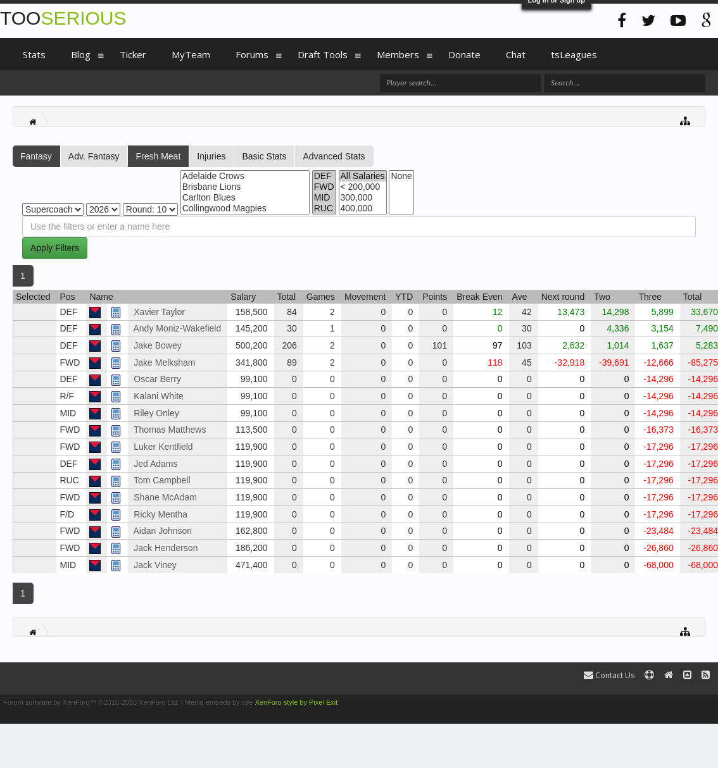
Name (101, 297)
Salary (243, 297)
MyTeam (191, 54)
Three (650, 297)
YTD (404, 297)
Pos (67, 297)
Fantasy (36, 156)
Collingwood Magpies (245, 208)
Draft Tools (323, 54)
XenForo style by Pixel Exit (296, 702)
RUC (324, 208)
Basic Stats (264, 156)
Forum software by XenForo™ (91, 702)
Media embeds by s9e (219, 702)
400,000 (362, 208)
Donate (464, 54)
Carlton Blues (245, 197)
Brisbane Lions (245, 187)
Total (286, 297)
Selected (33, 297)
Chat (516, 54)
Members (398, 54)
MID (324, 197)
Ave (519, 297)
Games (320, 297)
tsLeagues (574, 54)
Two (602, 297)
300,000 (362, 197)
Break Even (479, 297)
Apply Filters (54, 248)
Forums (252, 54)
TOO (63, 18)
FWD (324, 187)
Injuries (211, 156)
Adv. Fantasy (94, 156)
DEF (324, 176)
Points (434, 297)
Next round (562, 297)
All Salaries (362, 176)
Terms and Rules (688, 702)
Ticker (133, 54)
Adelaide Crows (245, 176)
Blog (81, 54)
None (401, 176)
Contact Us (609, 675)
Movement (365, 297)
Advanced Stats (334, 156)
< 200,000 (362, 187)
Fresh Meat (157, 156)
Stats (34, 54)
